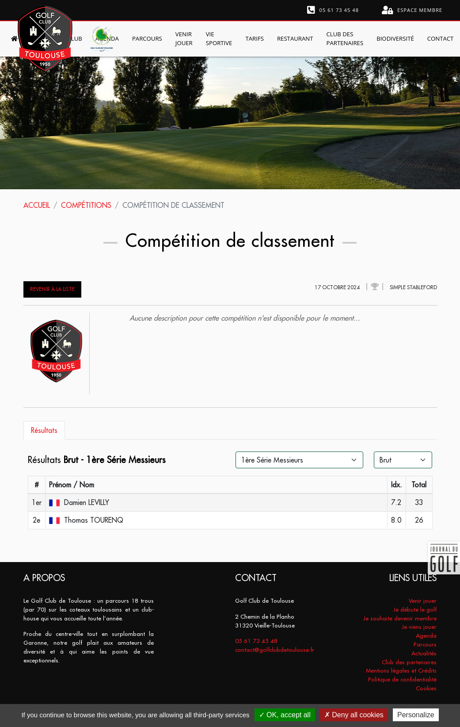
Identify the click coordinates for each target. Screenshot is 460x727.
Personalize (415, 715)
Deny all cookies (354, 715)
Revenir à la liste (52, 289)
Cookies (426, 688)
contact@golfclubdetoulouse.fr (274, 650)
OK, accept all (285, 715)
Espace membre (412, 10)
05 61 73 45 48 (333, 10)
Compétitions (86, 205)
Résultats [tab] (44, 430)
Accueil (36, 205)
